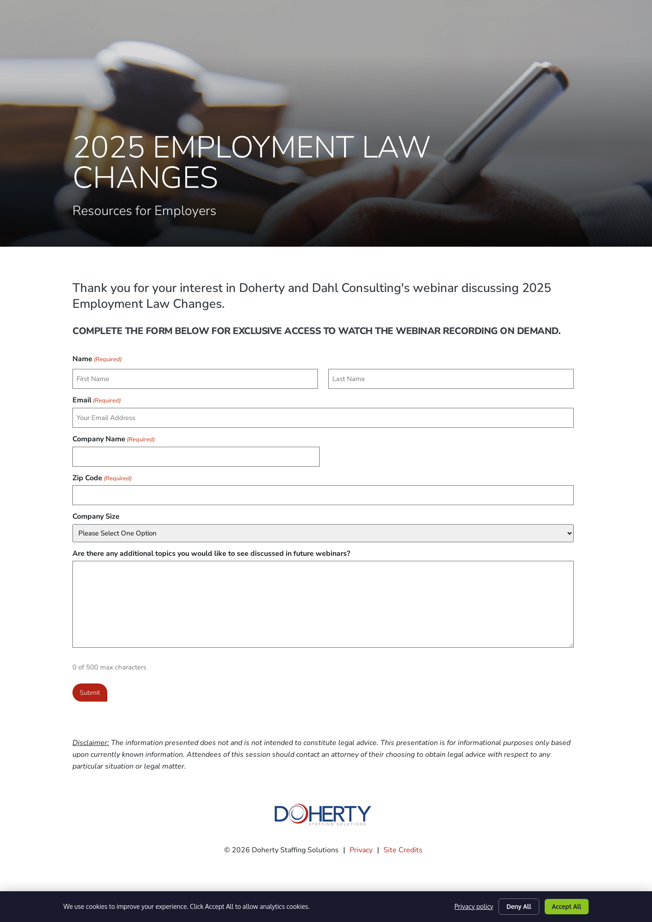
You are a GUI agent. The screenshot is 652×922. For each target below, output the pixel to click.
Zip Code (102, 473)
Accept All (565, 905)
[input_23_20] (323, 527)
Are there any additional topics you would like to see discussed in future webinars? (211, 547)
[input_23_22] (323, 490)
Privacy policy (468, 906)
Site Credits (403, 842)
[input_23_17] (196, 453)
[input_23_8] (323, 597)
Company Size (96, 510)
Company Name (113, 436)
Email (96, 398)
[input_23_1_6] (451, 378)
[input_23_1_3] (195, 378)
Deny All (515, 905)
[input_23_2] (323, 415)
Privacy (361, 842)
